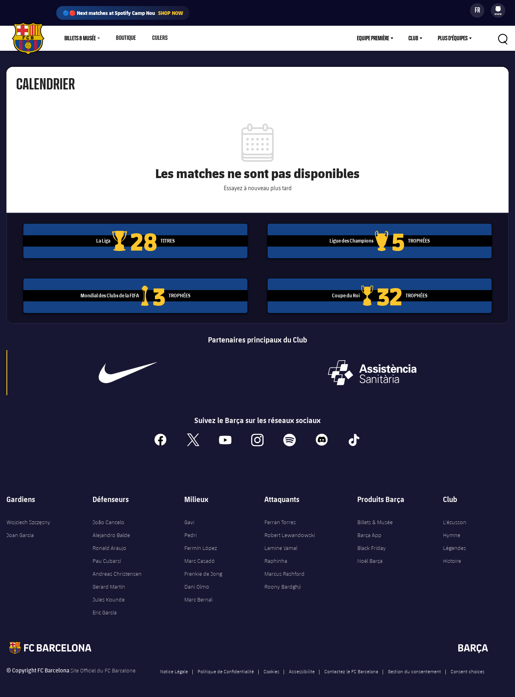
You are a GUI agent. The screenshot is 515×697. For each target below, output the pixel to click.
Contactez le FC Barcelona (351, 668)
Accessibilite (302, 668)
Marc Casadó (199, 557)
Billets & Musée (375, 519)
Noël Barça (370, 557)
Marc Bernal (198, 596)
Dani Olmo (196, 583)
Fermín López (200, 544)
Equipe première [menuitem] (373, 38)
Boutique (125, 38)
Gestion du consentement (414, 668)
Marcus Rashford (284, 570)
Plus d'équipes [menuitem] (453, 38)
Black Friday (371, 544)
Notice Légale (174, 668)
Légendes (454, 544)
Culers (158, 38)
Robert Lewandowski (289, 532)
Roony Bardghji (282, 583)
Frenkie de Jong (203, 570)
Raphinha (275, 557)
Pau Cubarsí (107, 557)
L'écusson (454, 519)
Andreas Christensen (117, 570)
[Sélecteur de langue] (477, 10)
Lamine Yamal (280, 544)
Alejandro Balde (111, 532)
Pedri (190, 532)
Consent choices (467, 668)
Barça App (369, 532)
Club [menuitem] (413, 38)
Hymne (451, 532)
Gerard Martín (109, 583)
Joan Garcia (20, 532)
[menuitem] (498, 9)
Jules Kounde (109, 596)
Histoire (452, 557)
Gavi (189, 519)
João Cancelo (108, 519)
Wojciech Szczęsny (28, 519)
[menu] (498, 10)
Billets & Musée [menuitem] (80, 38)
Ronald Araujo (109, 544)
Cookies (271, 668)
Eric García (105, 609)
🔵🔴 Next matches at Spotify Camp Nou (123, 13)
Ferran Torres (280, 519)
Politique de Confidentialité (226, 668)
